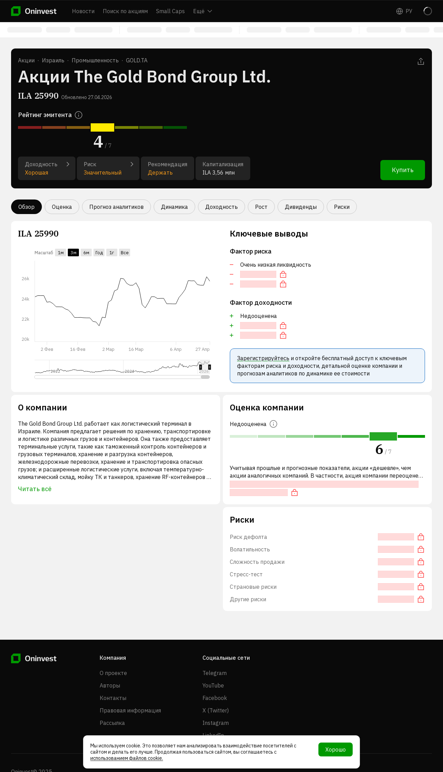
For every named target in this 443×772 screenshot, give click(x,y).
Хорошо (335, 749)
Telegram (214, 672)
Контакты (113, 697)
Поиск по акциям (125, 11)
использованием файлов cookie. (126, 758)
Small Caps (170, 11)
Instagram (215, 722)
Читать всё (35, 489)
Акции (26, 60)
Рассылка (112, 722)
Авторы (110, 685)
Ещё (202, 11)
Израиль (53, 60)
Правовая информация (130, 710)
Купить (403, 170)
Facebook (214, 697)
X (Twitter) (215, 710)
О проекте (113, 672)
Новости (83, 11)
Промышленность (95, 60)
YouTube (213, 685)
